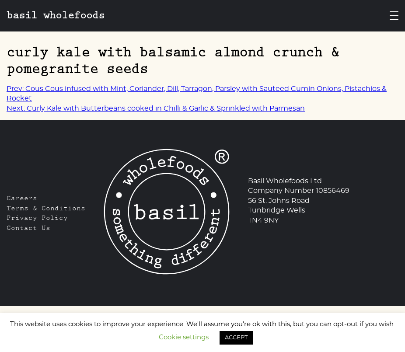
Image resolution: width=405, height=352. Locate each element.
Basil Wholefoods (56, 15)
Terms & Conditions (46, 208)
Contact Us (28, 228)
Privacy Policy (37, 218)
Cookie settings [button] (184, 337)
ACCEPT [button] (236, 338)
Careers (22, 198)
